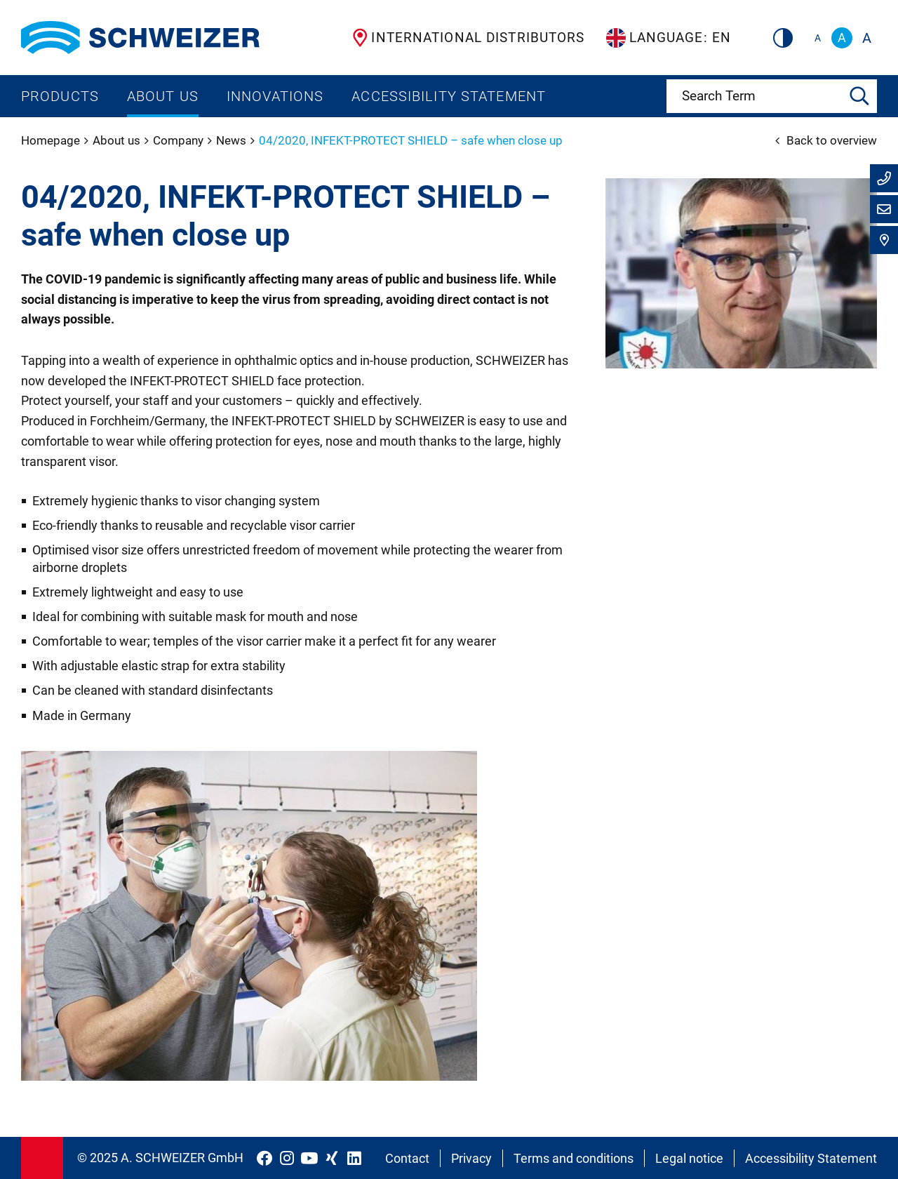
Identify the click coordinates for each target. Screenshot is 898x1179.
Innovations (275, 96)
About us (163, 96)
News (232, 140)
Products (60, 96)
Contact (407, 1158)
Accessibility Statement (448, 96)
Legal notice (689, 1158)
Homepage (52, 140)
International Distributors (468, 37)
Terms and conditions (574, 1158)
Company (179, 140)
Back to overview (826, 140)
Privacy (471, 1158)
